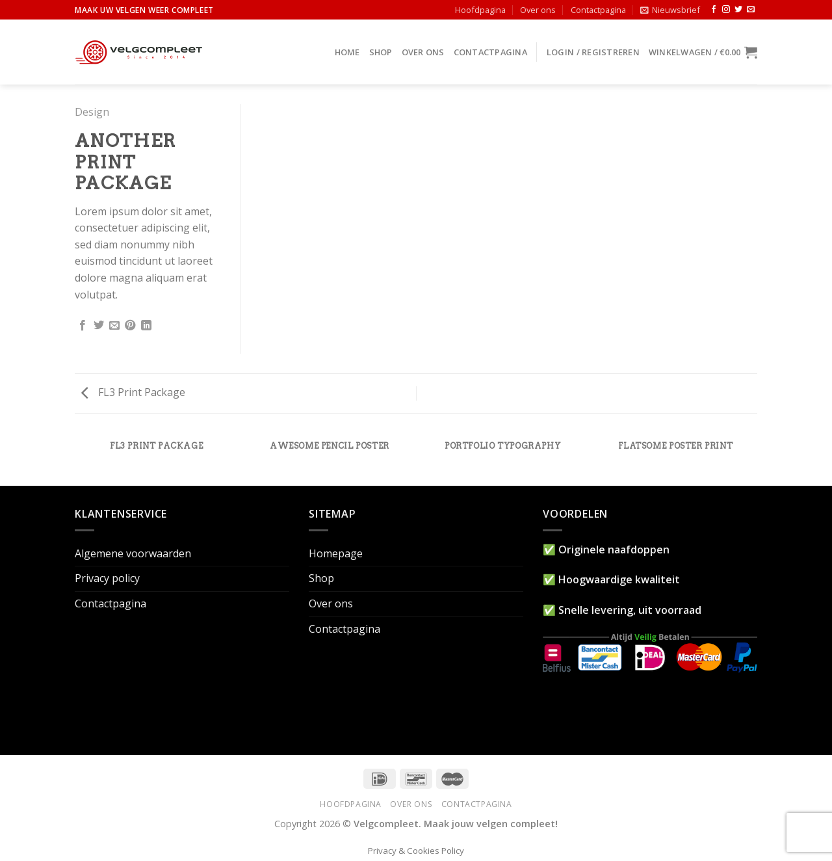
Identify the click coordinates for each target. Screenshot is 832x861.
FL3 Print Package (133, 392)
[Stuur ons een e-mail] (751, 9)
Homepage (336, 553)
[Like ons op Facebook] (714, 9)
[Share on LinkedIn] (146, 326)
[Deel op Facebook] (82, 326)
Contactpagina (598, 10)
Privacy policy (107, 578)
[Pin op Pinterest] (130, 326)
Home (347, 52)
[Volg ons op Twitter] (738, 9)
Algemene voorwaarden (133, 553)
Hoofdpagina (480, 10)
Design (92, 112)
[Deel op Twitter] (99, 326)
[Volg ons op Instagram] (726, 9)
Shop (381, 52)
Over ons (538, 10)
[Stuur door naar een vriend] (114, 326)
